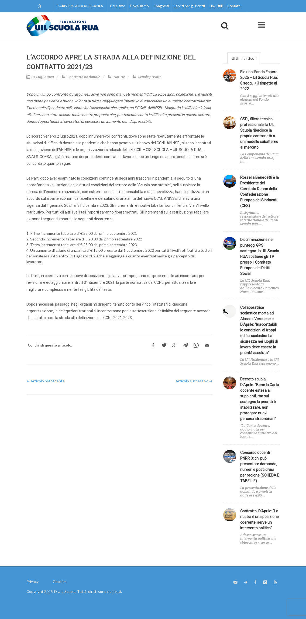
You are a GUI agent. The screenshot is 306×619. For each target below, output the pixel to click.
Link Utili (216, 6)
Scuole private (149, 77)
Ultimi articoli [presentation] (244, 58)
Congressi (161, 6)
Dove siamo (139, 6)
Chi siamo (117, 6)
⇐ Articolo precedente (45, 381)
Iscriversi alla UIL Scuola (80, 6)
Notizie (119, 77)
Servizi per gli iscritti (189, 6)
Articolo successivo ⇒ (194, 381)
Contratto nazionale (83, 77)
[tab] (244, 58)
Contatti (233, 6)
